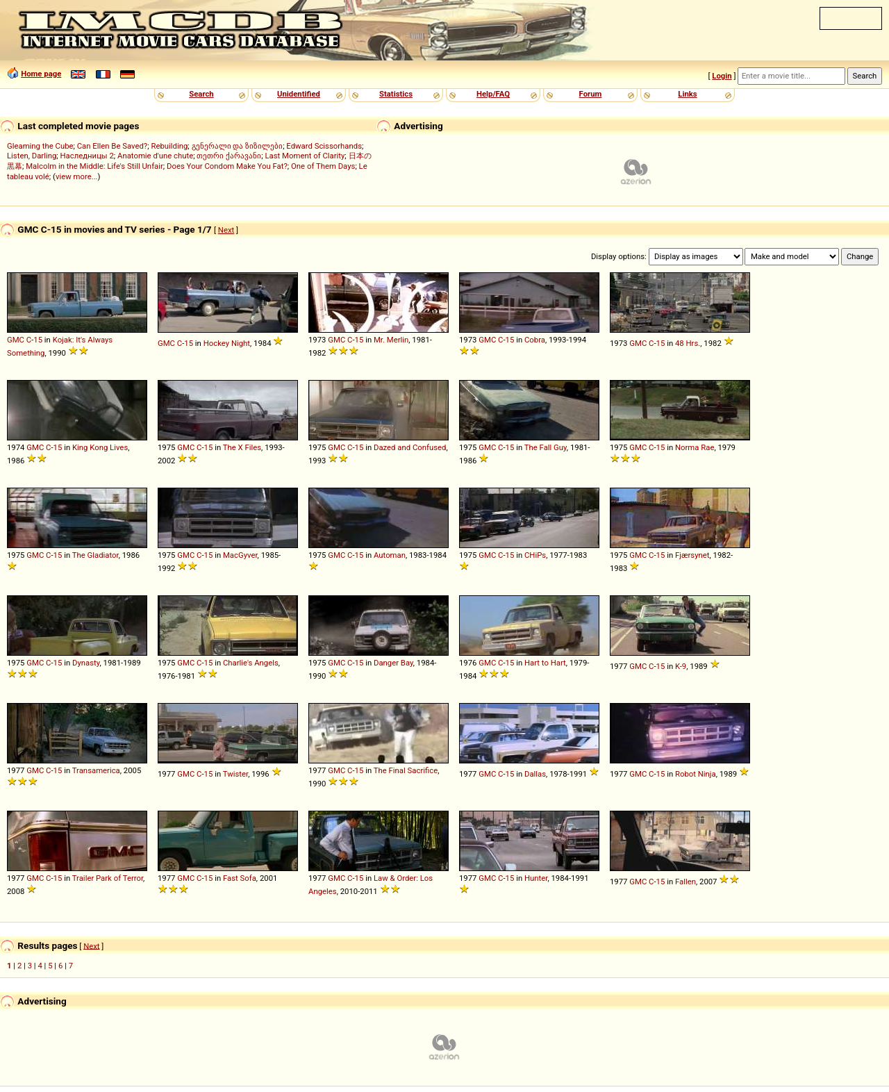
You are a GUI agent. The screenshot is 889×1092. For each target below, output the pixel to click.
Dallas (535, 774)
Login (721, 76)
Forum (590, 94)
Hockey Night (226, 343)
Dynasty (86, 663)
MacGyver (240, 555)
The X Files (242, 447)
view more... (77, 176)
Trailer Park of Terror (107, 878)
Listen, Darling (31, 155)
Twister (235, 774)
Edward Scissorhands (324, 146)
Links (687, 94)
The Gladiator (95, 555)
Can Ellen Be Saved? (112, 146)
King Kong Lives (100, 447)
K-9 (680, 666)
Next (226, 230)
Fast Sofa (239, 878)
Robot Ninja (695, 774)
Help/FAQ (493, 94)
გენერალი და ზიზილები (237, 146)
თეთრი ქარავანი (229, 155)
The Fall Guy (545, 447)
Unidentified (298, 94)
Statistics (396, 94)
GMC (15, 340)
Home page (41, 73)
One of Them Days (323, 166)
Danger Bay (393, 663)
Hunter (535, 878)
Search (201, 94)
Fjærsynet (692, 555)
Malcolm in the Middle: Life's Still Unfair (94, 166)
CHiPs (535, 555)
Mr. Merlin (391, 340)
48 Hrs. (687, 343)
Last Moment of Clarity (304, 155)
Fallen (685, 881)
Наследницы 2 (87, 155)
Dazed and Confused (410, 447)
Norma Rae (694, 447)
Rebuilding (169, 146)
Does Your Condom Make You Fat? (227, 166)
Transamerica (96, 770)
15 (37, 340)
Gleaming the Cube (40, 146)
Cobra (534, 340)
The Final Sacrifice (406, 770)
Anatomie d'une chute (155, 155)
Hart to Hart (545, 663)
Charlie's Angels (251, 663)
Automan (390, 555)
